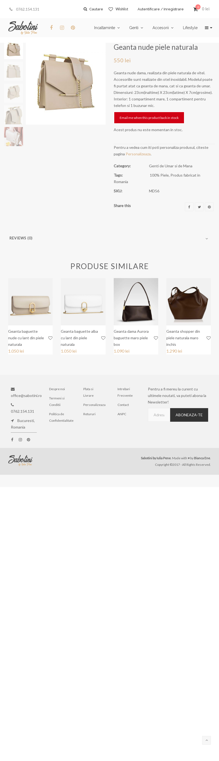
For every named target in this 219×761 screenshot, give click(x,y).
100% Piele (159, 175)
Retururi (89, 414)
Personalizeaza (138, 154)
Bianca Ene (202, 458)
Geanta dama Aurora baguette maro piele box (131, 338)
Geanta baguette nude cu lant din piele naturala (26, 338)
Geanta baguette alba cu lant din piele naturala (79, 338)
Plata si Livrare (88, 392)
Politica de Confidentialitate (60, 417)
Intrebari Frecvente (125, 392)
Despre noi (57, 389)
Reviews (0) (21, 238)
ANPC (122, 414)
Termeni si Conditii (57, 401)
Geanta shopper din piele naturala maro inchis (183, 338)
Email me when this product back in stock (149, 118)
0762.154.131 (24, 9)
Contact (123, 405)
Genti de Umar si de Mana (170, 166)
